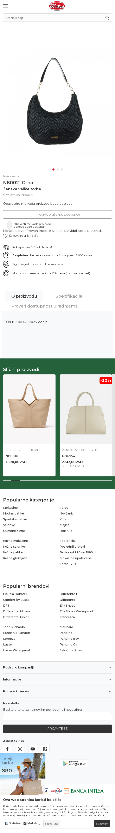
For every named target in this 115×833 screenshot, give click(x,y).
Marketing (33, 823)
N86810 (11, 456)
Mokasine (10, 508)
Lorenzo (9, 639)
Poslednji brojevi (72, 546)
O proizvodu (24, 296)
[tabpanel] (57, 101)
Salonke (9, 525)
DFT (6, 605)
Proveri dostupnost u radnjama (44, 306)
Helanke (66, 531)
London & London (16, 633)
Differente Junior (16, 617)
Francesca (67, 617)
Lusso (7, 644)
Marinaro (66, 627)
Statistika (15, 823)
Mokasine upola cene (76, 558)
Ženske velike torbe (22, 189)
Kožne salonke (14, 546)
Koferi (64, 519)
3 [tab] (62, 169)
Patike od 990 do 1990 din (79, 552)
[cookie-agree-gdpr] (102, 823)
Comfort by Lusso (16, 600)
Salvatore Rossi (71, 650)
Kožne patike (13, 552)
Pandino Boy (69, 639)
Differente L (69, 594)
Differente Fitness (17, 611)
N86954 (68, 456)
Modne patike (13, 513)
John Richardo (14, 627)
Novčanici (67, 513)
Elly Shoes (67, 605)
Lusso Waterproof (16, 650)
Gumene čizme (14, 531)
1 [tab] (53, 169)
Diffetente (67, 600)
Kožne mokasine (15, 541)
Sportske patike (15, 519)
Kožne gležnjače (15, 558)
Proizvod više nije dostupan (58, 214)
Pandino (66, 633)
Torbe (64, 508)
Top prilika (68, 541)
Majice (64, 525)
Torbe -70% (68, 564)
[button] (20, 235)
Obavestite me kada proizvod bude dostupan (39, 204)
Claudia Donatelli (15, 594)
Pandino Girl (69, 644)
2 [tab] (58, 169)
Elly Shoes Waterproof (76, 611)
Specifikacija (69, 296)
